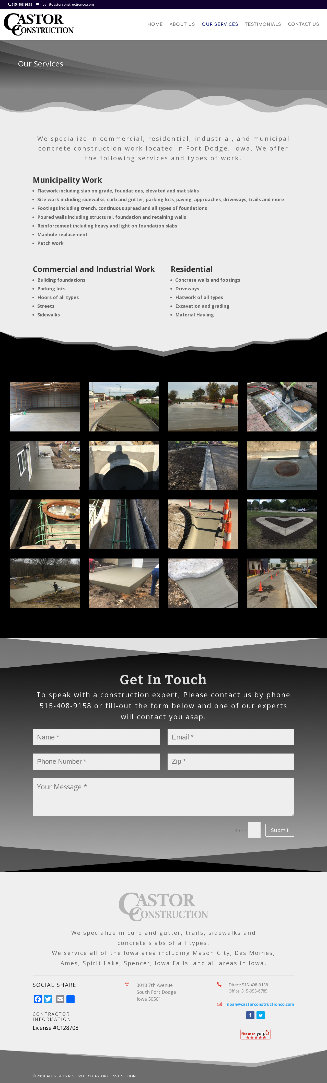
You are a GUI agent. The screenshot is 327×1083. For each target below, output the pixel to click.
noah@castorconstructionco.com (260, 1004)
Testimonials (263, 25)
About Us (182, 25)
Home (155, 25)
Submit (280, 830)
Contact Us (303, 25)
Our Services (220, 25)
